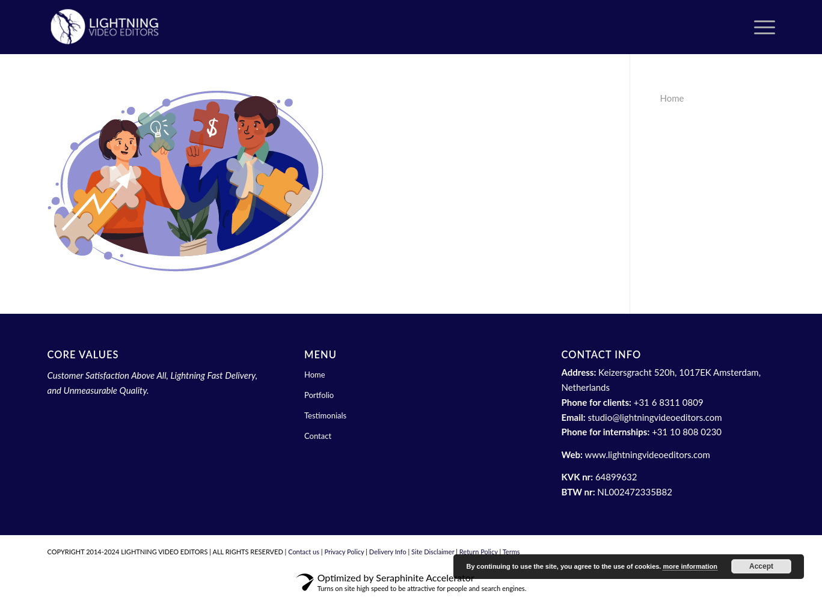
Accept (761, 566)
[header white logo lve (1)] (105, 27)
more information (690, 566)
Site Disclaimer (432, 552)
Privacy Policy (344, 552)
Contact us (303, 552)
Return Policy (478, 552)
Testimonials (325, 415)
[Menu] (760, 27)
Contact (317, 436)
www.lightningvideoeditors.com (647, 454)
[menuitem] (760, 27)
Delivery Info (387, 552)
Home (672, 98)
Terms (511, 552)
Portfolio (319, 395)
